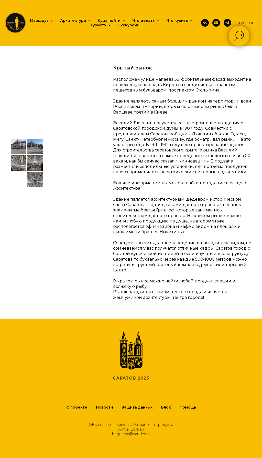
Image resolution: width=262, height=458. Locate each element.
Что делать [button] (144, 20)
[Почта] (216, 23)
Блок (166, 407)
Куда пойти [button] (110, 20)
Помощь (188, 407)
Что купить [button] (177, 20)
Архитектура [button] (73, 20)
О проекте (76, 407)
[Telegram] (227, 23)
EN (241, 23)
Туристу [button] (98, 25)
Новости (104, 407)
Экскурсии (128, 25)
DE (251, 23)
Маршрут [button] (39, 20)
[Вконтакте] (205, 23)
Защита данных (137, 407)
